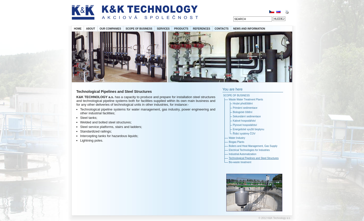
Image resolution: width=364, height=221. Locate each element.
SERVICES (163, 28)
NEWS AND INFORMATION (249, 28)
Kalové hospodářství (244, 120)
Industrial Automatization (242, 154)
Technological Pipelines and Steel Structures (254, 158)
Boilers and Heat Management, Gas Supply (253, 146)
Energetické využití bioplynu (248, 129)
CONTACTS (222, 28)
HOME (78, 28)
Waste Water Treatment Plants (246, 99)
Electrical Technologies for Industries (249, 150)
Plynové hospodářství (245, 125)
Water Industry (237, 138)
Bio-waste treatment (240, 162)
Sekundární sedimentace (247, 116)
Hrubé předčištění (243, 103)
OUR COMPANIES (110, 28)
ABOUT (90, 28)
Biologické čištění (242, 112)
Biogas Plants (236, 142)
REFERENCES (201, 28)
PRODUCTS (181, 28)
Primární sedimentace (245, 107)
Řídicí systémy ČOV (244, 133)
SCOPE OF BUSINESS (139, 28)
